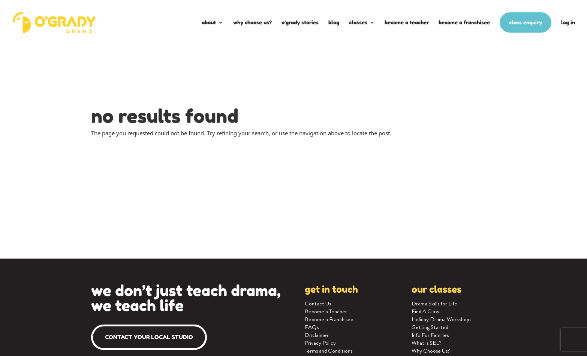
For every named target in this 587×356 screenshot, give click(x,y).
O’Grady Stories (300, 22)
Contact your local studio (149, 337)
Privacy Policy (320, 343)
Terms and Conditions (328, 351)
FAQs (312, 327)
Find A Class (425, 311)
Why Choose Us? (252, 22)
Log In (568, 22)
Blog (333, 22)
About (209, 22)
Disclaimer (317, 335)
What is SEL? (427, 343)
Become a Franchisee (464, 22)
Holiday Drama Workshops (441, 319)
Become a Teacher (407, 22)
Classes (358, 22)
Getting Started (430, 327)
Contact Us (318, 303)
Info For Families (430, 335)
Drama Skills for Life (434, 303)
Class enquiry (525, 22)
